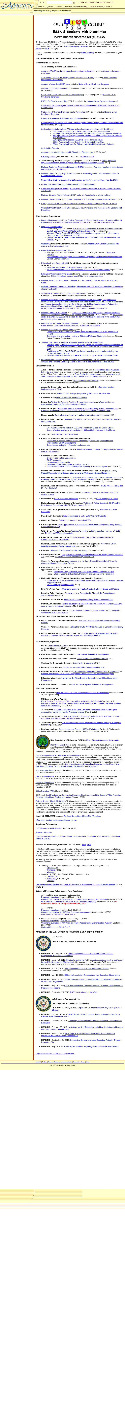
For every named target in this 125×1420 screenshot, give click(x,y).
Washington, (78, 766)
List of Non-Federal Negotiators (48, 828)
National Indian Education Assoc (55, 280)
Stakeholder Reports (50, 148)
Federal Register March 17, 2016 (49, 801)
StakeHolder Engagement (84, 663)
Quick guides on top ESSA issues (61, 458)
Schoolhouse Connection (51, 293)
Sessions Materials (43, 832)
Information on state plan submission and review (55, 820)
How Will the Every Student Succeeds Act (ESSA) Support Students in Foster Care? (82, 355)
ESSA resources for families (66, 499)
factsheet (75, 325)
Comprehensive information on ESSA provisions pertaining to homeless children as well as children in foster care (82, 301)
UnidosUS (45, 244)
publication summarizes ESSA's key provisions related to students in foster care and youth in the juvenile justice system (80, 313)
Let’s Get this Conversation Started (91, 659)
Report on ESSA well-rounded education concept (67, 464)
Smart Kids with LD (49, 180)
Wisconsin (92, 766)
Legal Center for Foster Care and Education (59, 323)
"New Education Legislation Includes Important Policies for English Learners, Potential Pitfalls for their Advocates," (84, 230)
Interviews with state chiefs (58, 462)
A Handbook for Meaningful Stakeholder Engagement (96, 671)
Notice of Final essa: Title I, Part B (55, 927)
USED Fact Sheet (68, 921)
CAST (43, 203)
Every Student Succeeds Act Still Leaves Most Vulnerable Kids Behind (71, 701)
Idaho (105, 764)
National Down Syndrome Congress (94, 84)
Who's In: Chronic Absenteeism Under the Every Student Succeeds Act (77, 403)
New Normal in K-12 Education (65, 434)
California (69, 764)
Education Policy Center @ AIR (54, 263)
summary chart (87, 156)
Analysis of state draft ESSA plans (55, 84)
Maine (112, 764)
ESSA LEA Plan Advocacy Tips (54, 101)
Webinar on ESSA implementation (55, 88)
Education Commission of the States (56, 274)
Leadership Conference (51, 220)
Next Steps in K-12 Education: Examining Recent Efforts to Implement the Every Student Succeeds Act (78, 1034)
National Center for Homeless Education (58, 287)
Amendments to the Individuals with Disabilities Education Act (67, 152)
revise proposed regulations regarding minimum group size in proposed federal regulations (78, 162)
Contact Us (76, 1062)
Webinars (88, 503)
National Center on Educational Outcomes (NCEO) (62, 167)
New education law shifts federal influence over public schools (82, 693)
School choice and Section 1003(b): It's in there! (79, 729)
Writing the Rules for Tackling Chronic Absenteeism (73, 402)
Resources (57, 1062)
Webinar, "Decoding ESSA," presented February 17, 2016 (95, 531)
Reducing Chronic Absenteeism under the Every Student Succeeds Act (88, 408)
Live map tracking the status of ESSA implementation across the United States (80, 428)
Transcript (51, 870)
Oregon (57, 766)
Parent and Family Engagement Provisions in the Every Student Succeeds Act (81, 221)
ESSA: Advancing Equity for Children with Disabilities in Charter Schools (83, 144)
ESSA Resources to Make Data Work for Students (84, 516)
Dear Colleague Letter (57, 646)
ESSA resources (54, 460)
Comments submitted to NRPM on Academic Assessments (66, 912)
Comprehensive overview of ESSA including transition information (82, 415)
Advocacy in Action (66, 1062)
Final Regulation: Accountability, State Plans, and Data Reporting (68, 901)
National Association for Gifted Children (57, 330)
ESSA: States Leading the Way (83, 992)
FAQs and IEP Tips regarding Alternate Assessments (95, 199)
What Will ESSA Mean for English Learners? (66, 267)
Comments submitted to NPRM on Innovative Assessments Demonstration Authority (76, 923)
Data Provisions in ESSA (104, 222)
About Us (38, 1062)
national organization (76, 293)
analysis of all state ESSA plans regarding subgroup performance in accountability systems (80, 375)
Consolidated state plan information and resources (68, 445)
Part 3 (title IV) (51, 488)
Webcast (50, 872)
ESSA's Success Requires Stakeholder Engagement (91, 684)
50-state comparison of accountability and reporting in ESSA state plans (77, 466)
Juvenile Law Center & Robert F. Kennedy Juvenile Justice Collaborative (71, 342)
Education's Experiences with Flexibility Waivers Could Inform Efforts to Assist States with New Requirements (79, 634)
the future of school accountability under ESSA (74, 557)
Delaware (98, 764)
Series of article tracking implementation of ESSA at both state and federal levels (81, 430)
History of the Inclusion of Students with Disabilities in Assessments (81, 131)
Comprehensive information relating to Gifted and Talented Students (75, 336)
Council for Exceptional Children (54, 188)
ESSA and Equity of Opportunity (60, 585)
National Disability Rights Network (55, 195)
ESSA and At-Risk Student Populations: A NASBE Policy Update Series (81, 504)
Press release (47, 325)
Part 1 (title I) (106, 486)
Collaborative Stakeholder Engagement (92, 654)
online (38, 48)
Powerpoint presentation (90, 325)
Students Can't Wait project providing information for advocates (83, 393)
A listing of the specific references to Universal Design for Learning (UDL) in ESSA (82, 203)
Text (84, 845)
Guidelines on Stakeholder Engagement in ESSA (83, 667)
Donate (83, 1062)
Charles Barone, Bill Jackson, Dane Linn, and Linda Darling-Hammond (84, 574)
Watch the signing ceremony (76, 46)
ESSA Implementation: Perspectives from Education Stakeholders (92, 975)
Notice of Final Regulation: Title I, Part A (58, 914)
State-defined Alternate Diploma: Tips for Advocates (63, 112)
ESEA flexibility (87, 52)
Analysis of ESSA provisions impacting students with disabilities (68, 71)
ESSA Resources (88, 184)
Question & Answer (62, 325)
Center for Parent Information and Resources (60, 184)
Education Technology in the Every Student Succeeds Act (88, 599)
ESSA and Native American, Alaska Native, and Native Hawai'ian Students (78, 270)
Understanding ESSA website (85, 380)
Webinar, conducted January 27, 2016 (85, 347)
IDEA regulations (48, 156)
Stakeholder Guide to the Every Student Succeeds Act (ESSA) (67, 77)
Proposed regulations (50, 897)
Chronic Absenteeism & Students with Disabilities (62, 118)
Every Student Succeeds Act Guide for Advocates (83, 220)
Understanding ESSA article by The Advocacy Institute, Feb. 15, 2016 (88, 180)
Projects (44, 1062)
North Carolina (46, 766)
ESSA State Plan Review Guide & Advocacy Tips (62, 95)
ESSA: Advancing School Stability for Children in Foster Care (78, 142)
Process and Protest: (77, 674)
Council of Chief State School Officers (57, 208)
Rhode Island (66, 766)
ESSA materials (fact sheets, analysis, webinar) (91, 195)
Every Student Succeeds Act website (102, 740)
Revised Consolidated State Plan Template (82, 816)
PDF (47, 48)
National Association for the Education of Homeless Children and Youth (71, 300)
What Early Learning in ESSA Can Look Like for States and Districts (90, 589)
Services (50, 1062)
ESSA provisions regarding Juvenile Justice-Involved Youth (77, 140)
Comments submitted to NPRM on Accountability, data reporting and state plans (75, 899)
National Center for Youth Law (54, 312)
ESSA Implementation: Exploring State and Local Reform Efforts (91, 1046)
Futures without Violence (51, 360)
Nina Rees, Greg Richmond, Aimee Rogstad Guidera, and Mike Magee (84, 572)
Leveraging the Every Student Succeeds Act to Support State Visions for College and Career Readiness (79, 472)
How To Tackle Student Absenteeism (71, 398)
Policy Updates (100, 503)
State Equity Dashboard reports (88, 374)
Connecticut (88, 764)
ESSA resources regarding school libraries (87, 610)
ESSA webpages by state (107, 499)
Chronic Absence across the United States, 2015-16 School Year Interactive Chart (75, 411)
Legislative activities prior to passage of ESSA (54, 1053)
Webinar (50, 254)
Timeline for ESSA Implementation (59, 533)
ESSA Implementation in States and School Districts (87, 968)
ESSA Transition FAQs (45, 791)
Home (87, 1062)
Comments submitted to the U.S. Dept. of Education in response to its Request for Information (75, 885)
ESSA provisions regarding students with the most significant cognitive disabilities (87, 133)
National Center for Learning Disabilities (58, 173)
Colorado (78, 764)
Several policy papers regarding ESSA (75, 520)
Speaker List (52, 868)
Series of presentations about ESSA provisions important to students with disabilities (76, 129)
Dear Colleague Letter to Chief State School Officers (57, 755)
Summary (110, 252)
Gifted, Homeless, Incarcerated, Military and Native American (77, 276)
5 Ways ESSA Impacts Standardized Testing (69, 550)
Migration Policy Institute (51, 227)
